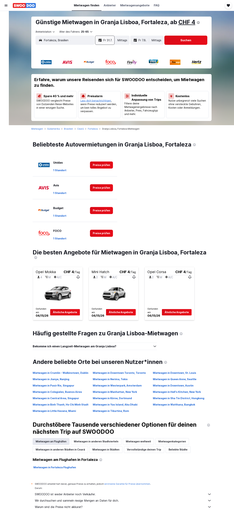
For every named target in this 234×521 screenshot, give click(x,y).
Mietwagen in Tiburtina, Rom (113, 410)
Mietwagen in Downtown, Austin (175, 385)
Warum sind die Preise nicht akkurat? (125, 507)
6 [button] (60, 81)
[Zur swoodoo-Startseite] (24, 5)
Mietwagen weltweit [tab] (140, 441)
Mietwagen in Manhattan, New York (117, 391)
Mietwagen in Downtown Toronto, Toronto (121, 372)
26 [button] (111, 98)
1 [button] (77, 73)
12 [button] (111, 81)
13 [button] (60, 90)
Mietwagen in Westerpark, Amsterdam (119, 385)
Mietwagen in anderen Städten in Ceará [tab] (62, 449)
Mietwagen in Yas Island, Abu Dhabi (117, 404)
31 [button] (94, 107)
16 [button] (85, 90)
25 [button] (102, 98)
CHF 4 (188, 22)
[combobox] (47, 31)
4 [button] (103, 73)
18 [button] (102, 90)
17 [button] (94, 90)
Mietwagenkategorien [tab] (174, 441)
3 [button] (94, 73)
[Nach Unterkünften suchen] (6, 23)
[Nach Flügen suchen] (6, 16)
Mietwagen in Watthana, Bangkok (176, 404)
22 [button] (77, 98)
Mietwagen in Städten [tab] (107, 449)
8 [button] (77, 81)
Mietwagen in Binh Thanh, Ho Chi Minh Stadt (62, 404)
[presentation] (200, 22)
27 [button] (60, 107)
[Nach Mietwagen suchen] (6, 31)
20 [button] (60, 98)
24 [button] (94, 98)
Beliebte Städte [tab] (179, 449)
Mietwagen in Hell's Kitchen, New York (179, 391)
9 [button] (86, 81)
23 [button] (85, 98)
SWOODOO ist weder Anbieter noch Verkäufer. (125, 494)
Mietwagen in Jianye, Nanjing (52, 379)
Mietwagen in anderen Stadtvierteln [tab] (98, 441)
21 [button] (68, 98)
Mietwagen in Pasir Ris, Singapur (55, 385)
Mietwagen (39, 128)
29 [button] (77, 107)
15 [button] (77, 90)
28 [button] (69, 107)
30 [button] (86, 107)
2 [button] (86, 73)
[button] (6, 5)
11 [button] (102, 81)
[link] (103, 165)
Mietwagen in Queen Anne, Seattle (176, 379)
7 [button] (69, 81)
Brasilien (70, 128)
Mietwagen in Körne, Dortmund (114, 398)
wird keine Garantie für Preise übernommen (129, 484)
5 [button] (111, 73)
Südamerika (55, 128)
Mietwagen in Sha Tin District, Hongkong (180, 398)
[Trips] (6, 55)
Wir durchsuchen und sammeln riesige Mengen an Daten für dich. (125, 500)
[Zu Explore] (6, 45)
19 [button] (111, 90)
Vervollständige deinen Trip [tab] (146, 449)
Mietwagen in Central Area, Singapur (57, 398)
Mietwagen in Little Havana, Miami (56, 410)
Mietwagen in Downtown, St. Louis (176, 372)
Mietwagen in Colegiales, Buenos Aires (59, 391)
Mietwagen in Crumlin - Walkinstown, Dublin (62, 372)
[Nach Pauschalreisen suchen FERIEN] (6, 38)
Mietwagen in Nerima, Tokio (112, 379)
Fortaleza (95, 128)
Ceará (82, 128)
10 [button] (94, 81)
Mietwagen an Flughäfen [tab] (52, 441)
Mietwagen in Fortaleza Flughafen (56, 467)
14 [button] (68, 90)
